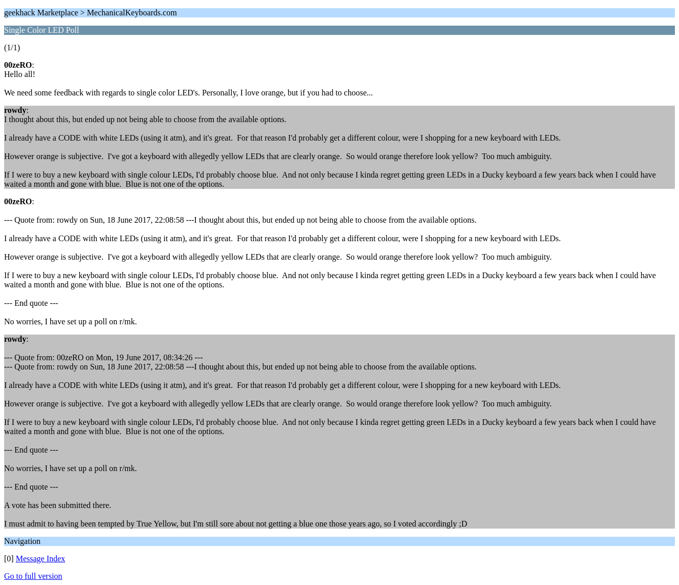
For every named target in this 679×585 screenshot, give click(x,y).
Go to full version (33, 576)
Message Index (40, 558)
